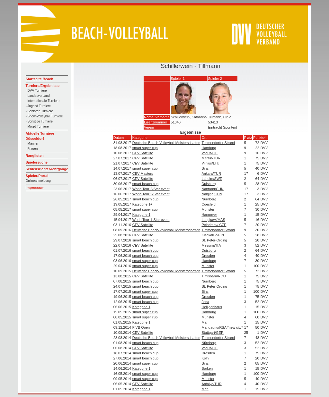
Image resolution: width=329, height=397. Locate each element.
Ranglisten (35, 155)
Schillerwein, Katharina (189, 117)
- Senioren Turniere (39, 111)
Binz (204, 168)
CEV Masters (142, 173)
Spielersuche (37, 162)
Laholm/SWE (211, 179)
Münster (207, 209)
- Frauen (32, 148)
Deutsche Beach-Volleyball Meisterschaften (166, 143)
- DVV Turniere (36, 90)
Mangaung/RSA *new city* (222, 327)
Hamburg (208, 148)
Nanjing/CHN (211, 194)
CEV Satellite (142, 153)
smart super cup (145, 148)
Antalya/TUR (211, 384)
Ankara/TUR (211, 173)
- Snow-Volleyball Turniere (44, 116)
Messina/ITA (211, 245)
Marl (204, 322)
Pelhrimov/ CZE (213, 225)
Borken (207, 368)
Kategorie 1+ (142, 204)
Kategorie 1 (141, 214)
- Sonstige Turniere (39, 121)
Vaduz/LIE (209, 153)
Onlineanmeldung (38, 180)
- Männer (32, 143)
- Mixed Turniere (37, 126)
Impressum (35, 188)
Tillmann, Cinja (219, 117)
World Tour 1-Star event (151, 220)
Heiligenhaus (211, 307)
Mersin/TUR (210, 158)
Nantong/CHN (212, 189)
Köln (205, 358)
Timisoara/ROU (213, 276)
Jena (205, 302)
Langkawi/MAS (213, 220)
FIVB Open (141, 327)
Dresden (208, 256)
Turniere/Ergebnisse (43, 86)
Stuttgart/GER (212, 332)
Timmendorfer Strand (218, 143)
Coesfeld (208, 204)
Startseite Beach (39, 79)
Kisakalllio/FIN (212, 235)
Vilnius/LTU (210, 163)
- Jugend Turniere (38, 106)
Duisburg (208, 184)
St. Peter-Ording (214, 240)
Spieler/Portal (37, 176)
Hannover (209, 214)
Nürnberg (208, 199)
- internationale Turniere (43, 101)
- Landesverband (38, 95)
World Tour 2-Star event (151, 189)
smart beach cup (145, 184)
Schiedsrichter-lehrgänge (47, 169)
